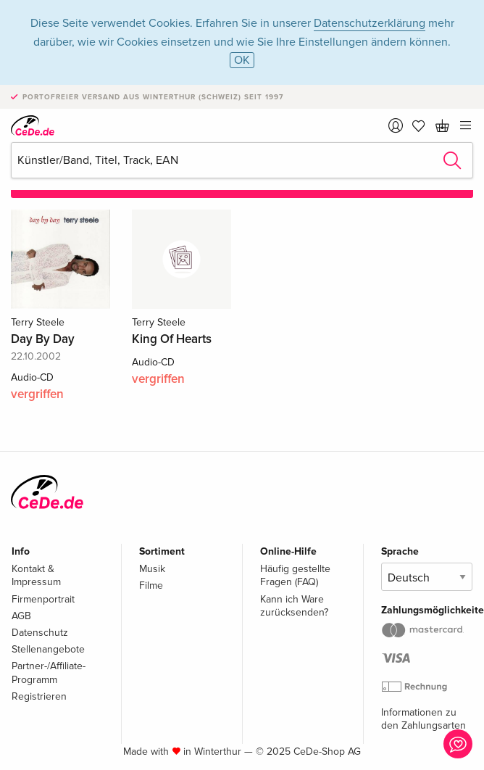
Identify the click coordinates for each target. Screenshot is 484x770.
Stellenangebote (48, 649)
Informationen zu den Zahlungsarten (423, 719)
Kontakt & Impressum (36, 575)
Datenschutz (40, 632)
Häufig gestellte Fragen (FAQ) (295, 575)
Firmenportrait (43, 599)
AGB (21, 616)
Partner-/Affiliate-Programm (48, 672)
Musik (152, 569)
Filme (151, 585)
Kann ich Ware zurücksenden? (294, 605)
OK (242, 60)
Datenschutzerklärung (369, 23)
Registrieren (39, 696)
